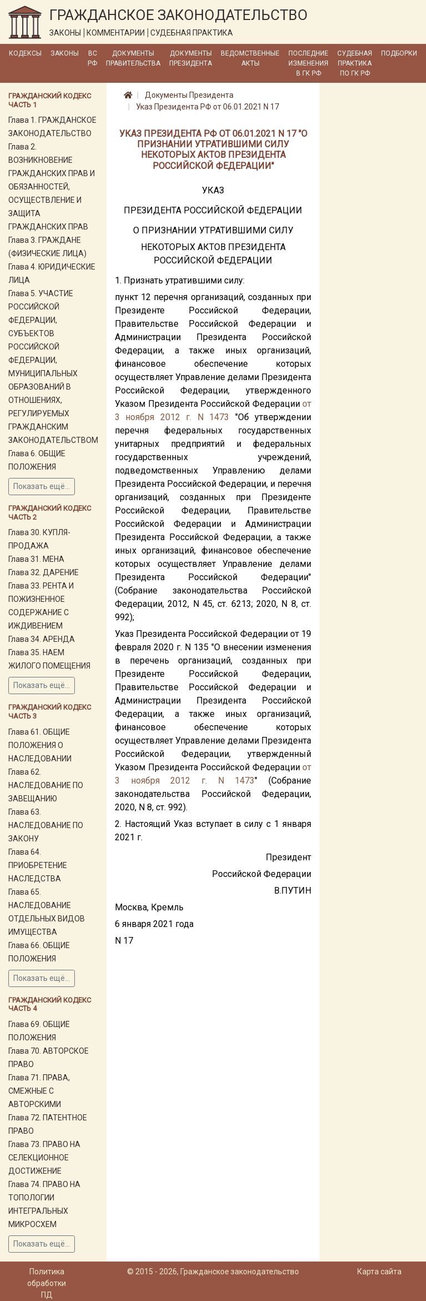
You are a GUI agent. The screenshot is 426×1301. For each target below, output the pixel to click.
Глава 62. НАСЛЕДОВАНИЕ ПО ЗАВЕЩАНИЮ (45, 785)
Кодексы (25, 53)
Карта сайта (379, 1271)
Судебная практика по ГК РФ (354, 63)
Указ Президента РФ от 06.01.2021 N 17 (207, 106)
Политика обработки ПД (46, 1283)
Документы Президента (190, 58)
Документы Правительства (133, 58)
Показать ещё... (41, 486)
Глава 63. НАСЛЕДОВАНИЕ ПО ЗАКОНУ (45, 825)
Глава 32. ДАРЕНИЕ (43, 572)
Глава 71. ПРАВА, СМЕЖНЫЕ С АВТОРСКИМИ (39, 1091)
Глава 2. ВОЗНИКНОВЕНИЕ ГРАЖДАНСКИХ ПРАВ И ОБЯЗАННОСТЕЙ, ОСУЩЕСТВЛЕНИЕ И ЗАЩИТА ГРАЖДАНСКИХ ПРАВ (51, 186)
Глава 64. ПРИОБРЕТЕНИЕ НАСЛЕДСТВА (37, 865)
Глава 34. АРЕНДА (41, 639)
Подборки (399, 53)
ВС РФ (92, 58)
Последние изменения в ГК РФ (308, 63)
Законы (64, 53)
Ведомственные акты (250, 58)
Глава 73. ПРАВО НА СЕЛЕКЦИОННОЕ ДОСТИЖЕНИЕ (44, 1157)
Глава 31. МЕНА (36, 559)
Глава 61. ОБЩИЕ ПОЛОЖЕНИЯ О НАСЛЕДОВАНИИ (40, 745)
